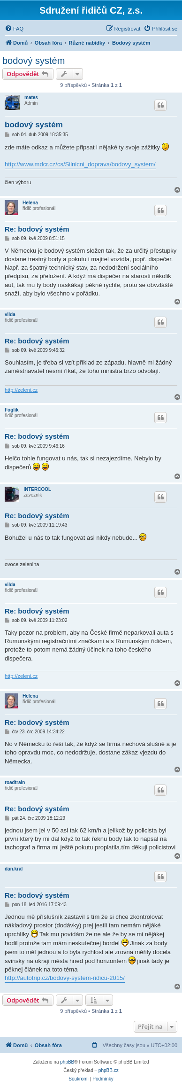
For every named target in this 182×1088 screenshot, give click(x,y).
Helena (30, 202)
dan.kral (14, 868)
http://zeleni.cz (21, 390)
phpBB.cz (109, 1070)
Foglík (11, 409)
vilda (10, 314)
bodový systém (33, 60)
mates (31, 97)
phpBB (67, 1062)
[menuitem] (14, 28)
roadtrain (15, 782)
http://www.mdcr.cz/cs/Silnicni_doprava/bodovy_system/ (80, 164)
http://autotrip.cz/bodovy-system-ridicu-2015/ (65, 977)
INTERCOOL (37, 489)
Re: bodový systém (37, 229)
